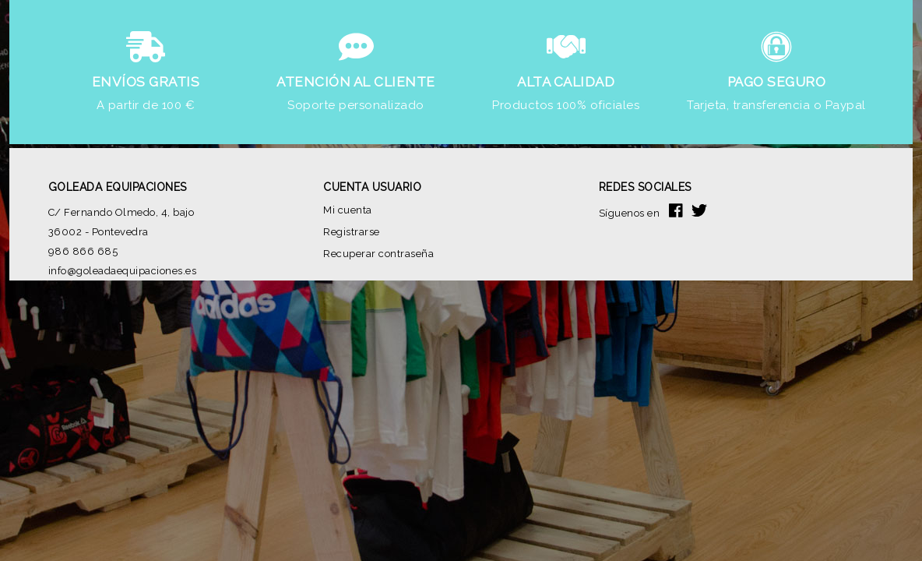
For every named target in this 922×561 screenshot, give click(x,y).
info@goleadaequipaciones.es (122, 271)
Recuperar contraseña (378, 253)
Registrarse (351, 232)
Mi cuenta (347, 210)
